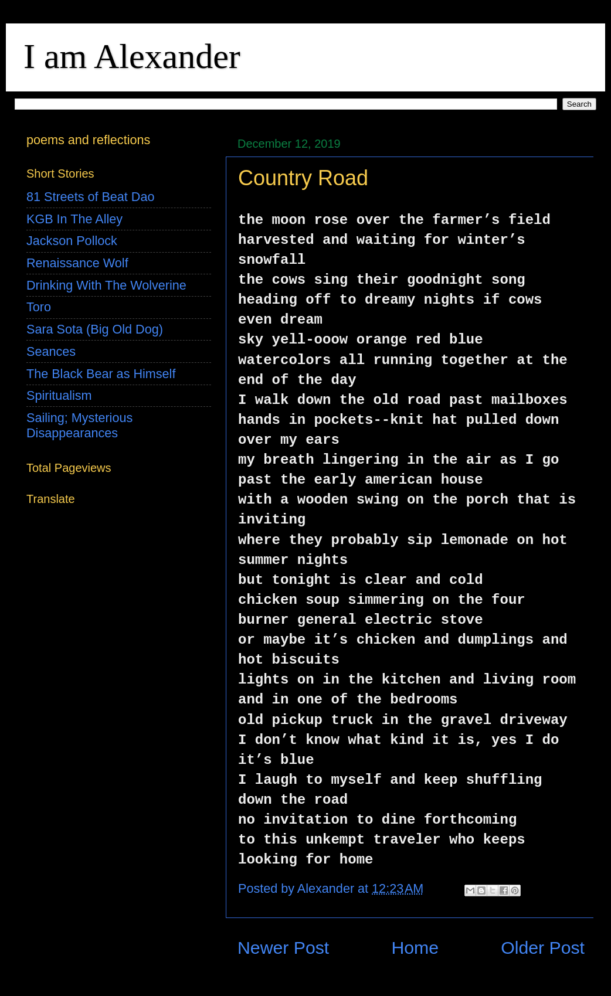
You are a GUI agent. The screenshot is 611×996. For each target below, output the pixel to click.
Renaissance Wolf (77, 263)
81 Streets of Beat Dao (90, 196)
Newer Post (283, 947)
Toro (38, 307)
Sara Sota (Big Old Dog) (94, 329)
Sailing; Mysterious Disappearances (79, 425)
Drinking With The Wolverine (106, 285)
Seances (51, 351)
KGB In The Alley (74, 219)
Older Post (543, 947)
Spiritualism (59, 395)
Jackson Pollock (71, 240)
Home (415, 947)
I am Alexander (131, 56)
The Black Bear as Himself (100, 373)
